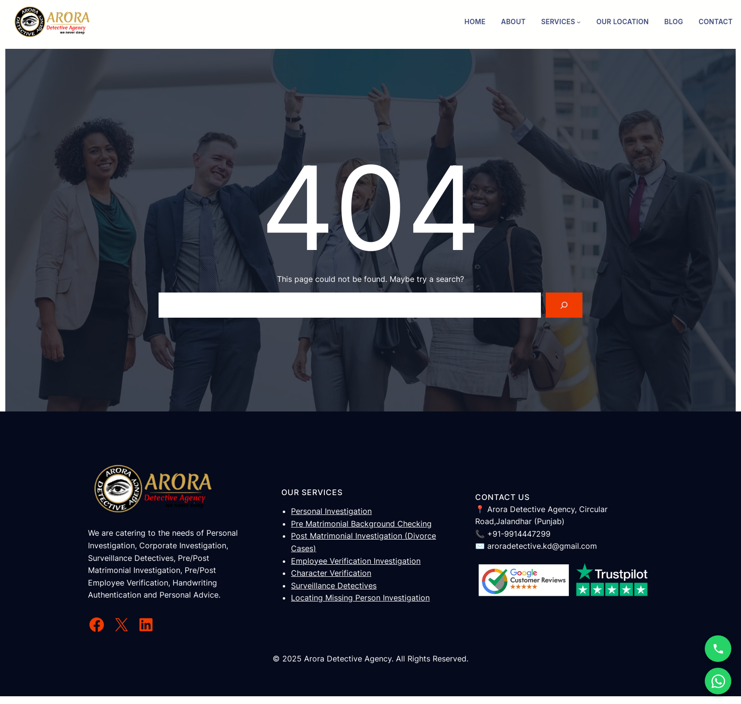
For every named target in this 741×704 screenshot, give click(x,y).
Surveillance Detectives (334, 585)
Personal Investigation (331, 511)
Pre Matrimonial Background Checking (361, 523)
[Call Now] (718, 648)
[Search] (564, 305)
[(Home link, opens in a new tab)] (52, 22)
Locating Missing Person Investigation (360, 597)
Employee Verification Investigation (356, 561)
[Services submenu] (579, 22)
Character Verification (331, 573)
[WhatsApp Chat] (718, 681)
